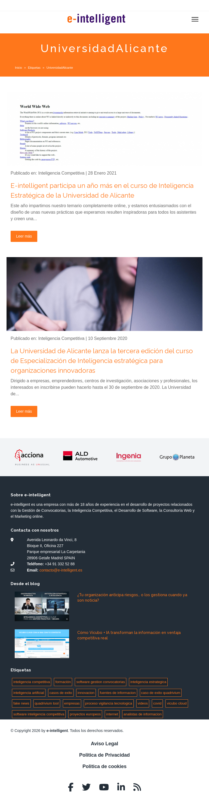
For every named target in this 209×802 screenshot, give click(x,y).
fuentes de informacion (118, 693)
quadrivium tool (47, 703)
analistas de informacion (143, 714)
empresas (72, 703)
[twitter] (86, 787)
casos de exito (61, 693)
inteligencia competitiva (31, 682)
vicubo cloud (176, 703)
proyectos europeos (85, 714)
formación (63, 682)
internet (112, 714)
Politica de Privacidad (104, 755)
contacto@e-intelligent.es (60, 570)
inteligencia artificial (28, 693)
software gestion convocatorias (100, 682)
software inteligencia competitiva (38, 714)
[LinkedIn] (121, 787)
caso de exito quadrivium (160, 693)
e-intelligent (57, 730)
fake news (21, 703)
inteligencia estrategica (148, 682)
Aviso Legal (104, 743)
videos (143, 703)
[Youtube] (104, 787)
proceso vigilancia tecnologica (108, 703)
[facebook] (70, 787)
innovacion (86, 693)
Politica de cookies (104, 766)
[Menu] (195, 19)
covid (157, 703)
